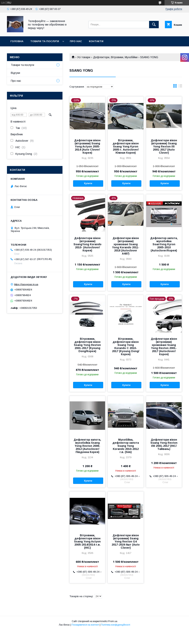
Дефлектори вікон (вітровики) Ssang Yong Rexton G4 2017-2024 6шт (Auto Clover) (126, 541)
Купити (88, 183)
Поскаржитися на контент (85, 624)
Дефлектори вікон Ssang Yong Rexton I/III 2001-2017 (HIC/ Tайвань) (163, 444)
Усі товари (83, 57)
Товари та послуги (44, 41)
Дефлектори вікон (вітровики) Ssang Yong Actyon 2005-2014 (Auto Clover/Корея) (87, 146)
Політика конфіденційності (115, 624)
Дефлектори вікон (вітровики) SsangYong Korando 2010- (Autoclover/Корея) (87, 244)
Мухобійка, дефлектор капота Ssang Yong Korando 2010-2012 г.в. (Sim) (125, 446)
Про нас (76, 41)
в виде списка (180, 86)
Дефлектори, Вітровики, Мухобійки (115, 57)
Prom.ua (112, 621)
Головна (16, 41)
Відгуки (15, 72)
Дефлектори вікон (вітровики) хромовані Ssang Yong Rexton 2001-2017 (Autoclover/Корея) (164, 346)
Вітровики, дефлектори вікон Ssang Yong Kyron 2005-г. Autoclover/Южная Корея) (126, 146)
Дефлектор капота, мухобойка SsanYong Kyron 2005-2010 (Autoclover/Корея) (164, 244)
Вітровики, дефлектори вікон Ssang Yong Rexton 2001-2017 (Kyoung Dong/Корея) (87, 345)
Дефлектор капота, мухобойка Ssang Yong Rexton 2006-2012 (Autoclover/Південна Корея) (87, 446)
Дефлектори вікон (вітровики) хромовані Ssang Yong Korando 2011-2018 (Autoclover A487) (125, 246)
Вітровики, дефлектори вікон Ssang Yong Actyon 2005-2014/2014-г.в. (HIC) (87, 541)
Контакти (96, 41)
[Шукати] (154, 24)
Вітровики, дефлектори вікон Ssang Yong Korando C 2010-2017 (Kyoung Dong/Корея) (125, 346)
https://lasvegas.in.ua (26, 284)
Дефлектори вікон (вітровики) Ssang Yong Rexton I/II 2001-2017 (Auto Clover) (164, 146)
